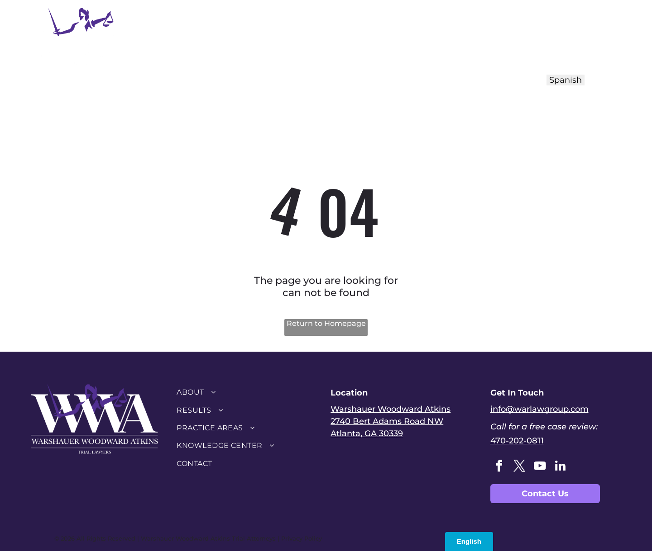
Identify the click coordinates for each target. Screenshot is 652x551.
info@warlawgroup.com (539, 409)
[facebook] (499, 467)
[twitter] (520, 467)
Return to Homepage (326, 323)
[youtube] (540, 467)
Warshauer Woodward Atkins (391, 409)
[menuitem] (201, 35)
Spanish (565, 80)
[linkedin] (560, 467)
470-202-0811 (517, 441)
